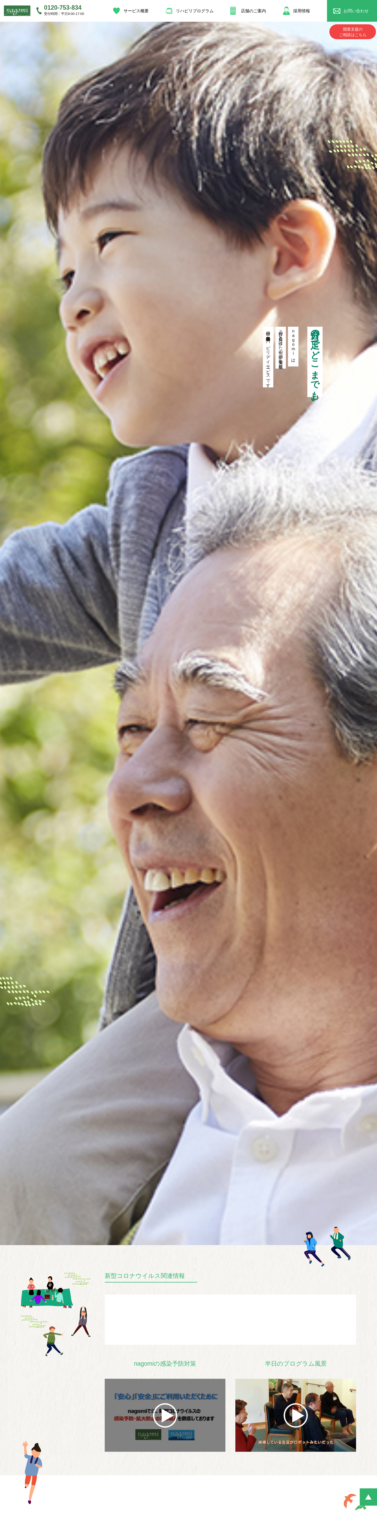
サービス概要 (135, 10)
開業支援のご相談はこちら (353, 31)
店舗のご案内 (253, 10)
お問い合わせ (357, 10)
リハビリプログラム (194, 10)
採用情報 (302, 10)
